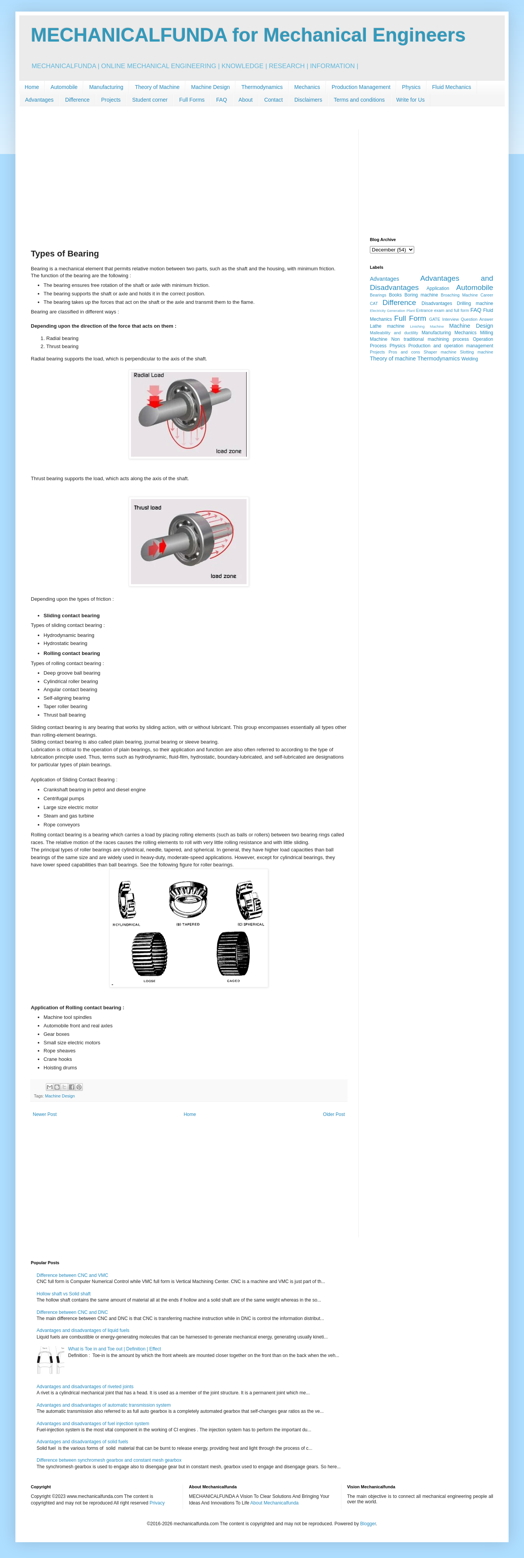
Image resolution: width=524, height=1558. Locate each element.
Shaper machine (439, 352)
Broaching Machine (459, 295)
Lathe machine (387, 326)
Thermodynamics (261, 87)
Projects (111, 100)
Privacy (157, 1503)
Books (395, 295)
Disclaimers (308, 100)
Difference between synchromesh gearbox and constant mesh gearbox (109, 1460)
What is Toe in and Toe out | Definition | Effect (114, 1349)
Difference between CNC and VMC (72, 1275)
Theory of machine (393, 358)
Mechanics (307, 87)
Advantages (39, 100)
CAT (374, 303)
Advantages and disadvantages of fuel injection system (93, 1423)
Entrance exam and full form (442, 310)
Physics (411, 87)
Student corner (150, 100)
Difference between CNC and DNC (72, 1312)
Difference (77, 100)
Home (32, 87)
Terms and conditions (359, 100)
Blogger (368, 1523)
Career (486, 295)
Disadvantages (437, 303)
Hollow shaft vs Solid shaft (64, 1294)
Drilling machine (475, 303)
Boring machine (421, 295)
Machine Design (210, 87)
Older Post (334, 1114)
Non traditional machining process (430, 339)
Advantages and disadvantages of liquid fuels (83, 1330)
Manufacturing (106, 87)
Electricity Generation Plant (392, 310)
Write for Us (410, 100)
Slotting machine (476, 352)
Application (438, 288)
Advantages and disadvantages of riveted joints (85, 1386)
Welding (470, 359)
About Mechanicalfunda (274, 1503)
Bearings (378, 295)
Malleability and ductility (394, 332)
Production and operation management (450, 345)
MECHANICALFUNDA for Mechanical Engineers (248, 35)
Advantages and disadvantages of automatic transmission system (104, 1405)
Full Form (410, 318)
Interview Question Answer (467, 319)
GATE (434, 319)
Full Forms (192, 100)
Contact (273, 100)
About (245, 100)
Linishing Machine (427, 326)
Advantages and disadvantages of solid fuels (82, 1441)
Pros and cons (404, 352)
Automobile (63, 87)
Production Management (361, 87)
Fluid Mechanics (451, 87)
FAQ (221, 100)
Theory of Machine (157, 87)
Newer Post (45, 1114)
